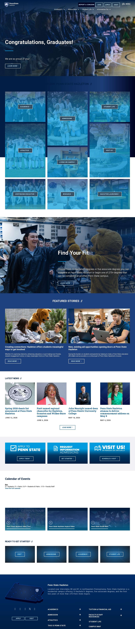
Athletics (53, 620)
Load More (66, 427)
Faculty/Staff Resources (96, 616)
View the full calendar (13, 488)
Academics (58, 10)
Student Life (87, 10)
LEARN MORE (12, 66)
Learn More (65, 283)
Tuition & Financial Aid (100, 609)
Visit (116, 5)
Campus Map (95, 627)
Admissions (72, 10)
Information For (103, 10)
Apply (107, 5)
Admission (53, 615)
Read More (12, 361)
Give (99, 5)
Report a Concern (86, 5)
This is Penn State (57, 626)
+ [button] (80, 609)
